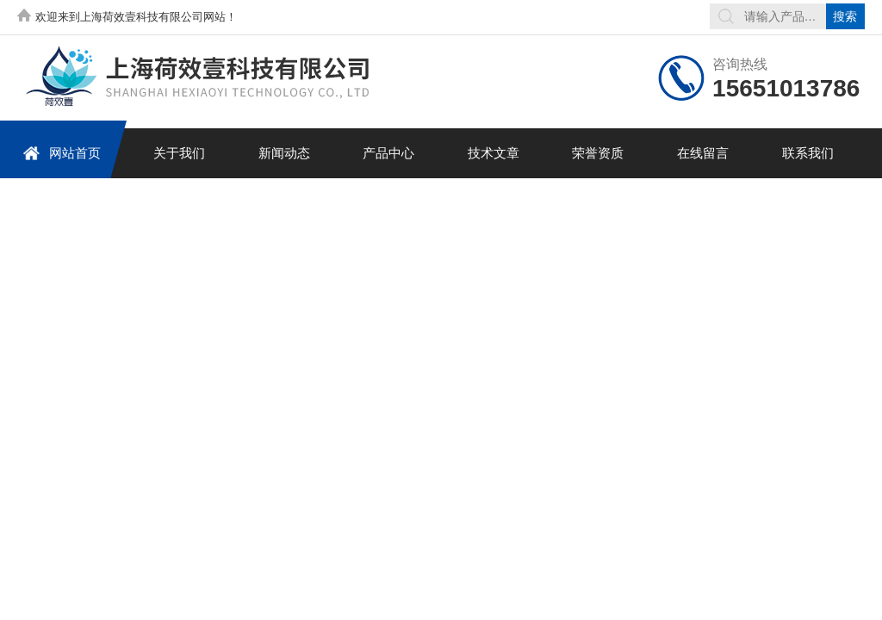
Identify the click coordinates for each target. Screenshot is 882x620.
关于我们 (179, 153)
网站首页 (61, 152)
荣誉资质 (598, 153)
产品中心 (388, 153)
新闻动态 (284, 153)
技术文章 (493, 153)
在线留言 (703, 153)
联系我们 (808, 153)
